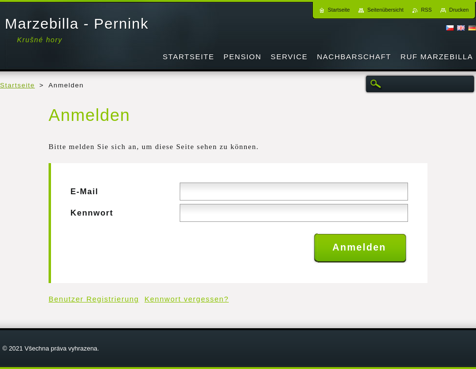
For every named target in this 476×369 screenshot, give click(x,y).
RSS (426, 10)
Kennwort (91, 213)
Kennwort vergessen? (187, 299)
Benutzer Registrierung (94, 299)
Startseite (17, 85)
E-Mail (84, 191)
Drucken (459, 10)
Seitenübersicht (385, 10)
